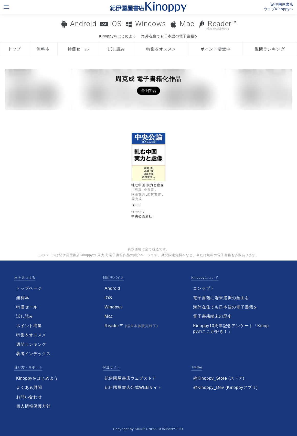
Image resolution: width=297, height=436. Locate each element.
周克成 (136, 199)
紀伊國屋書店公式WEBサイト (133, 387)
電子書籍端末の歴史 (212, 316)
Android (83, 23)
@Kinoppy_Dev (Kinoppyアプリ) (225, 387)
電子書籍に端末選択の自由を (221, 298)
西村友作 (154, 194)
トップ (14, 49)
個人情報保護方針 (33, 406)
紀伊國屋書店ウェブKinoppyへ (278, 6)
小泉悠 (149, 190)
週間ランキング (270, 49)
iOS (116, 23)
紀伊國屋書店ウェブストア (130, 378)
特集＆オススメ (161, 49)
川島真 (136, 190)
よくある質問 (29, 387)
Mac (186, 23)
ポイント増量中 (215, 49)
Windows (150, 23)
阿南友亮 (138, 194)
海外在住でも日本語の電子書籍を (169, 36)
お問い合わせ (29, 397)
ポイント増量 (29, 326)
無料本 (43, 49)
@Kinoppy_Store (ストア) (218, 378)
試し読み (116, 49)
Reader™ (217, 24)
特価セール (78, 49)
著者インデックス (33, 353)
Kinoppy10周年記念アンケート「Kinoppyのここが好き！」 (231, 329)
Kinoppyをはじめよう (117, 36)
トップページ (29, 288)
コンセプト (204, 288)
